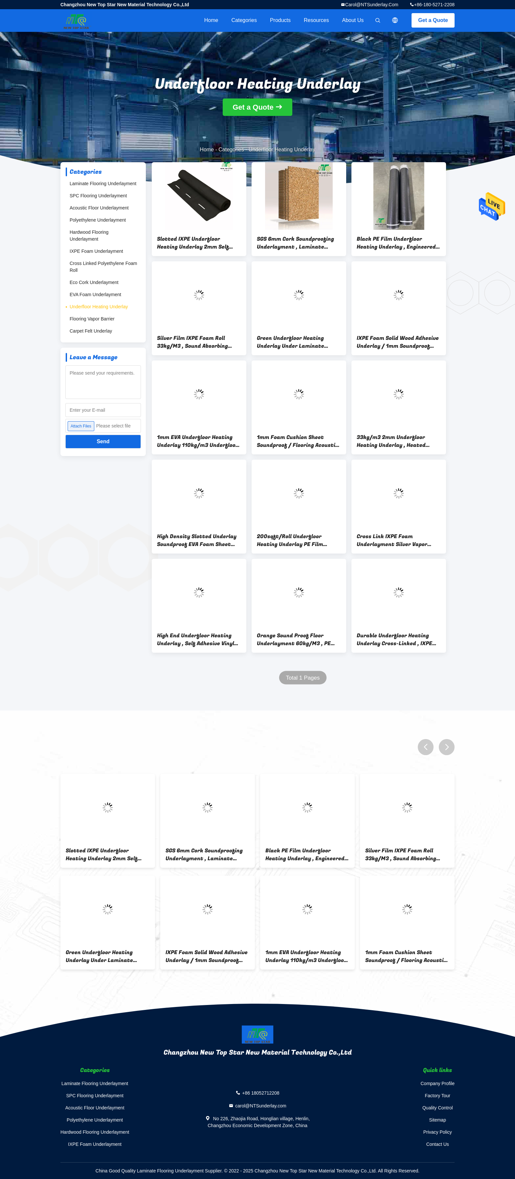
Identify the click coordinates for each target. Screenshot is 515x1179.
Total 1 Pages (303, 678)
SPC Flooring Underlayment (98, 195)
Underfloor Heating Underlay (99, 306)
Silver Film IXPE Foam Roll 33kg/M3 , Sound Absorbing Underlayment (192, 342)
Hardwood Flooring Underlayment (89, 235)
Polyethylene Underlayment (98, 220)
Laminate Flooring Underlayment (103, 183)
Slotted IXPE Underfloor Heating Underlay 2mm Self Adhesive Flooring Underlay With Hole (193, 243)
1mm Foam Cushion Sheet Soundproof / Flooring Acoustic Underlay (297, 441)
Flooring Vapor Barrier (92, 318)
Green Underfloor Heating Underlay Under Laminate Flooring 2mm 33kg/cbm (290, 342)
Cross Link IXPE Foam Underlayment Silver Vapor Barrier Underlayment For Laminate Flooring (392, 540)
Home (211, 20)
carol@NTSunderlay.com (371, 4)
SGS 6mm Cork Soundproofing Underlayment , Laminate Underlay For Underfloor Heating (295, 243)
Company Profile (438, 1083)
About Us (353, 20)
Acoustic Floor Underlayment (99, 207)
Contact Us (437, 1144)
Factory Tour (437, 1095)
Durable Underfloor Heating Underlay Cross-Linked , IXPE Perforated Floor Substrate (394, 639)
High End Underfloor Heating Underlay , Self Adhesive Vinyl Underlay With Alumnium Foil (195, 639)
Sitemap (437, 1120)
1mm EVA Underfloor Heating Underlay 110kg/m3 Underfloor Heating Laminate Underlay (197, 441)
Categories (244, 20)
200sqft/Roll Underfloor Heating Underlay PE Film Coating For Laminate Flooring (297, 540)
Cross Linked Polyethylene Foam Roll (103, 267)
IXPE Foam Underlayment (96, 251)
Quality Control (437, 1107)
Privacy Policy (437, 1132)
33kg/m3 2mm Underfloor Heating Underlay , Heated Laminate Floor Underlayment (396, 441)
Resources (316, 20)
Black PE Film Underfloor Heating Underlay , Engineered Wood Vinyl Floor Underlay (396, 243)
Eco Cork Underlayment (94, 282)
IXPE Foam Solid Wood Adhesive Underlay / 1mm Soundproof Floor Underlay (398, 342)
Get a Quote (433, 20)
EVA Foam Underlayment (95, 294)
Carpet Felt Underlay (91, 331)
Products (280, 20)
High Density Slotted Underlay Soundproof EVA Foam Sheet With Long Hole (196, 540)
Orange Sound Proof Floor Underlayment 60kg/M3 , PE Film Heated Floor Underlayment (294, 639)
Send (103, 441)
